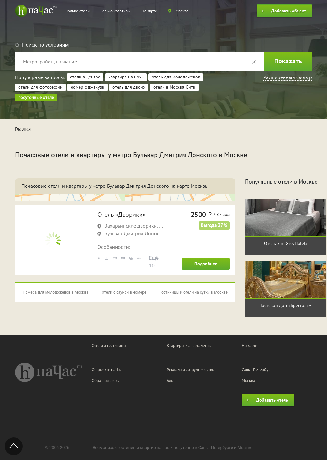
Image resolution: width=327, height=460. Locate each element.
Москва (248, 380)
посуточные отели (36, 97)
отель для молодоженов (176, 77)
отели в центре (85, 77)
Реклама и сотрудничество (190, 369)
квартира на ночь (126, 77)
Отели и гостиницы (109, 345)
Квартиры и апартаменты (189, 345)
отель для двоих (128, 87)
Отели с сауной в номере (124, 292)
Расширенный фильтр (287, 77)
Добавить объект (283, 11)
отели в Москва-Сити (174, 87)
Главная (23, 129)
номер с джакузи (87, 87)
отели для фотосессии (40, 87)
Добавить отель (266, 400)
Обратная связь (105, 380)
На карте (149, 11)
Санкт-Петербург (257, 369)
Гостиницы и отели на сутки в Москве (194, 292)
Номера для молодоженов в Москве (55, 292)
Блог (171, 380)
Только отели (78, 11)
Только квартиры (116, 11)
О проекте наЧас (107, 369)
